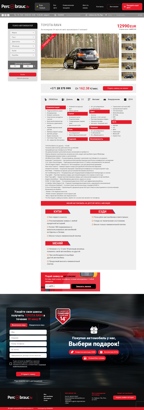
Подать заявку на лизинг (117, 88)
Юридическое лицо (36, 325)
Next (129, 78)
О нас (46, 400)
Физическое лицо (19, 325)
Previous (129, 36)
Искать (22, 74)
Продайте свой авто (132, 7)
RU (141, 15)
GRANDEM (49, 408)
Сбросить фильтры (23, 78)
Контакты (100, 7)
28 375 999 (60, 88)
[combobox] (50, 286)
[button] (22, 32)
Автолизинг (114, 7)
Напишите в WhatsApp (73, 15)
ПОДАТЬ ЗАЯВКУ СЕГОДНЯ (125, 397)
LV (139, 15)
